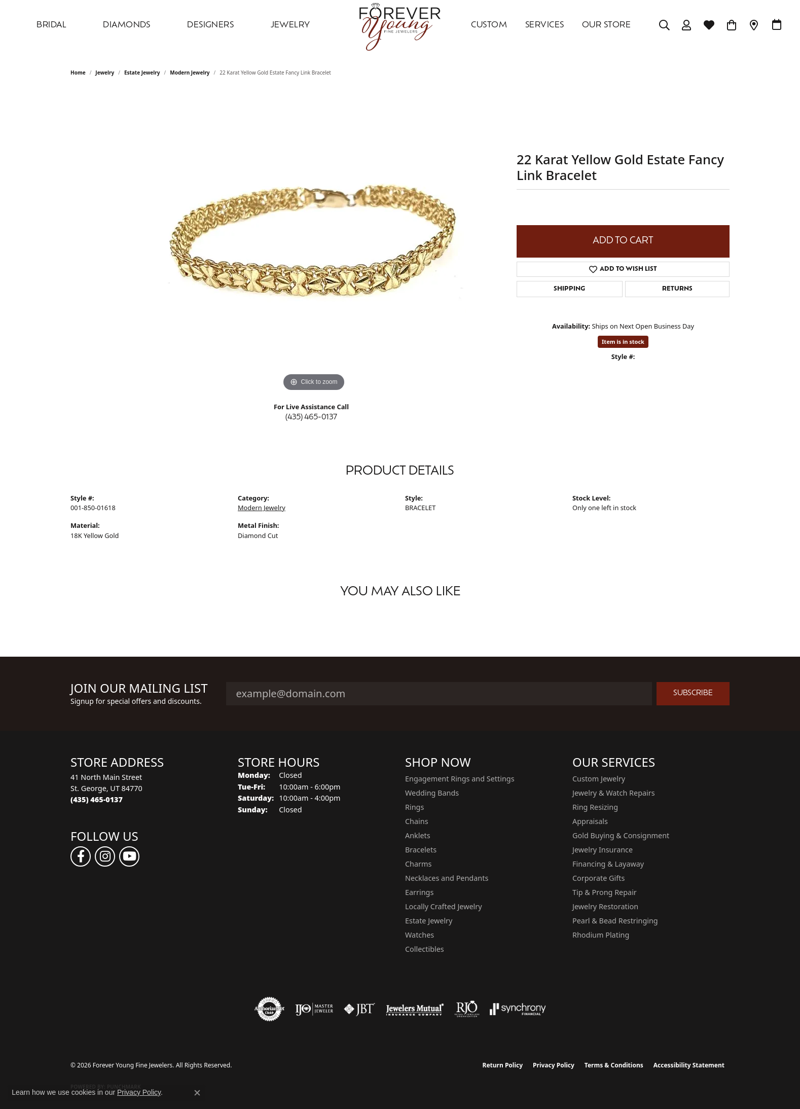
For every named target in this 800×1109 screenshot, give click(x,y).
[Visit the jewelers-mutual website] (415, 1009)
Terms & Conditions (614, 1065)
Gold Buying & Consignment (620, 835)
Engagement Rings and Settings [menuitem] (460, 778)
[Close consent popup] (197, 1093)
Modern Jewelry (189, 72)
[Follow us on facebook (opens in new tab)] (80, 856)
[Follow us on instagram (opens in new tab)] (105, 856)
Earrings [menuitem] (419, 892)
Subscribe (693, 693)
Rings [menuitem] (414, 807)
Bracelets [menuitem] (421, 849)
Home (78, 72)
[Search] (664, 25)
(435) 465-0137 (311, 417)
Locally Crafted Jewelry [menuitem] (443, 906)
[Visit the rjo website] (467, 1009)
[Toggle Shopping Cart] (731, 25)
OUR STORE (606, 25)
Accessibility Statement (688, 1065)
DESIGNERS (210, 25)
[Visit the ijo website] (314, 1009)
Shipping (569, 289)
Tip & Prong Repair (604, 892)
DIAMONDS (127, 25)
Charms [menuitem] (418, 864)
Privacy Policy (553, 1065)
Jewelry (290, 25)
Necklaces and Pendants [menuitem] (446, 878)
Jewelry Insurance (602, 849)
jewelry (104, 72)
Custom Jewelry (598, 778)
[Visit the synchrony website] (518, 1009)
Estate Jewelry (142, 72)
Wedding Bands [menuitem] (432, 793)
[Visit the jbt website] (359, 1009)
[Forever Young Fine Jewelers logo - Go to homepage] (400, 25)
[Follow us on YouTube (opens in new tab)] (129, 856)
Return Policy (503, 1065)
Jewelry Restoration (605, 906)
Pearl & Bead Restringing (615, 920)
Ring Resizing (595, 807)
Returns (677, 289)
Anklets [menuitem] (417, 835)
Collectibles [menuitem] (424, 949)
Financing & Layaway (608, 864)
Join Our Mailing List (139, 688)
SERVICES (544, 25)
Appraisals (590, 821)
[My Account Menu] (686, 25)
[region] (314, 242)
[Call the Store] (96, 799)
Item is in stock (623, 341)
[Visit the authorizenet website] (269, 1009)
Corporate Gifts (598, 878)
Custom (489, 25)
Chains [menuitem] (416, 821)
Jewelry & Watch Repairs (613, 793)
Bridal (51, 25)
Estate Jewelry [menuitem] (428, 920)
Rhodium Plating (600, 935)
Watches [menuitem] (419, 935)
